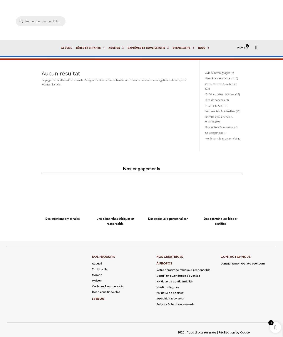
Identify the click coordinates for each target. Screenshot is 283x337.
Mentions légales (167, 287)
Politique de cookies (169, 293)
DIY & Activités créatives (220, 94)
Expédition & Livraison (170, 298)
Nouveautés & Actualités (220, 111)
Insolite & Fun (213, 105)
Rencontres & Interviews (220, 127)
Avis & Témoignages (217, 73)
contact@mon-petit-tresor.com (243, 263)
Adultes (114, 48)
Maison (97, 280)
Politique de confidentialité (174, 281)
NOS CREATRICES (169, 257)
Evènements (181, 48)
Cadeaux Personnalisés (108, 286)
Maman (97, 275)
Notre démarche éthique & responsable (183, 270)
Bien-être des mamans (219, 78)
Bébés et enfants (88, 48)
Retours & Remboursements (175, 304)
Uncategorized (214, 132)
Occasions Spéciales (106, 292)
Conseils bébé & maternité (221, 84)
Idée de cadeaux (215, 100)
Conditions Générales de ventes (178, 276)
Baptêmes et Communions (146, 48)
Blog (201, 48)
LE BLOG (98, 298)
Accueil (66, 48)
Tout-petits (100, 269)
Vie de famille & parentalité (221, 138)
